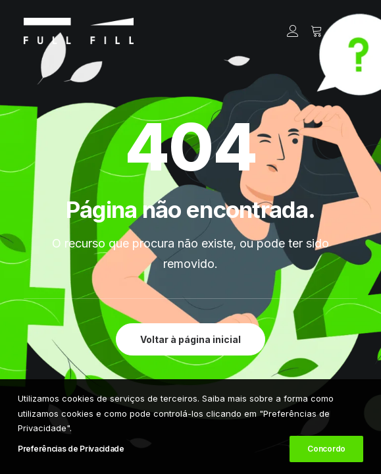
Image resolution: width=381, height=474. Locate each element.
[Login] (287, 31)
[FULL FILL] (79, 31)
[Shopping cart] (310, 31)
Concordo (326, 449)
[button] (350, 31)
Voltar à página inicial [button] (190, 339)
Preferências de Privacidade (71, 449)
